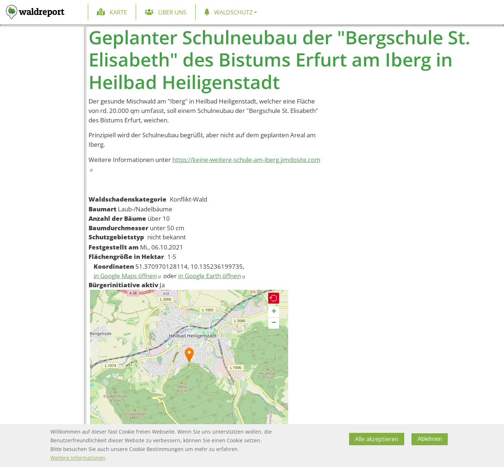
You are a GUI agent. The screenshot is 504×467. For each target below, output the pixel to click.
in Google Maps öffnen (128, 276)
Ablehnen (429, 439)
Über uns (172, 12)
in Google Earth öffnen (212, 276)
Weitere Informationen (78, 457)
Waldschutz (233, 12)
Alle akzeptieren (376, 439)
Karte (118, 12)
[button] (189, 355)
